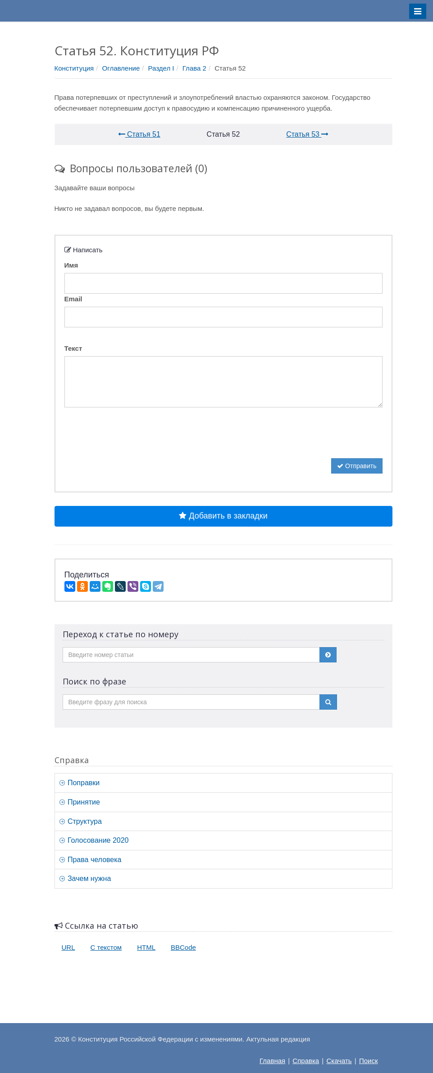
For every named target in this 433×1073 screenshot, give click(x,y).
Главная (272, 1060)
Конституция (74, 68)
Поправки (79, 783)
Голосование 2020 (94, 840)
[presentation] (132, 440)
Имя (71, 265)
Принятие (79, 802)
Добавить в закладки (223, 515)
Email (73, 299)
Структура (80, 821)
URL (68, 947)
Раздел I (161, 68)
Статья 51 (139, 134)
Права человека (90, 859)
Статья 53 (307, 134)
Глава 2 (194, 68)
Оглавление (121, 68)
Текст (73, 348)
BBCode (183, 947)
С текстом (106, 947)
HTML (146, 947)
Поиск (368, 1060)
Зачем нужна (85, 878)
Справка (305, 1060)
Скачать (338, 1060)
